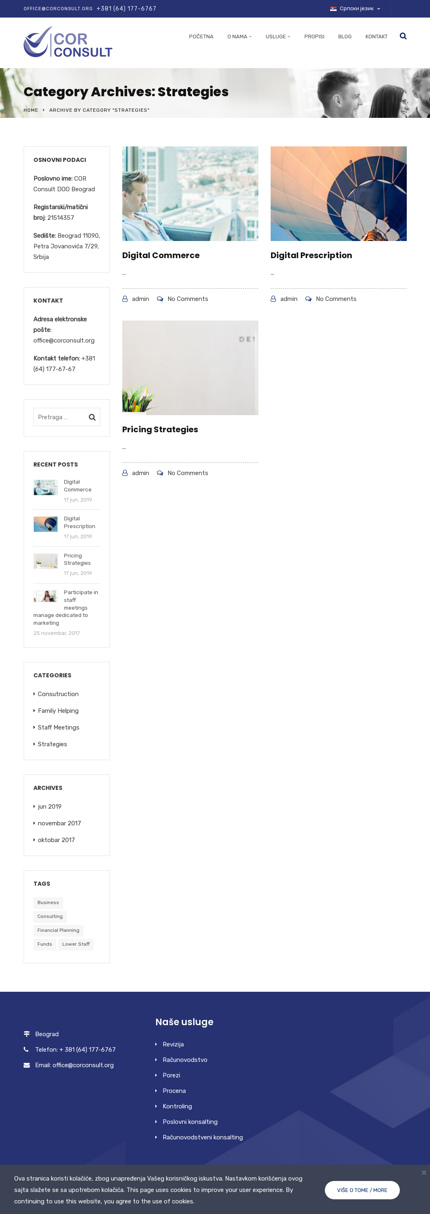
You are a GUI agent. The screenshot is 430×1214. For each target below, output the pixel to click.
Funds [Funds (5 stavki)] (44, 944)
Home (31, 110)
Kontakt (377, 36)
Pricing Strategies (160, 429)
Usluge (276, 36)
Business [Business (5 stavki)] (48, 902)
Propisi (314, 36)
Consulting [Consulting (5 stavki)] (50, 916)
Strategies (52, 744)
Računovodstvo (185, 1060)
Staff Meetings (58, 727)
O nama (237, 36)
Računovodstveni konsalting (203, 1137)
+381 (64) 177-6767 (127, 8)
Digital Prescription (311, 255)
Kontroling (177, 1106)
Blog (345, 36)
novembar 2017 (59, 823)
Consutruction (58, 694)
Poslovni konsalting (190, 1122)
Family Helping (58, 710)
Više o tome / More (362, 1190)
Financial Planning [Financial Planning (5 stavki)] (58, 930)
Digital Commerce (161, 255)
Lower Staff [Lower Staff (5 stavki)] (76, 944)
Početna (201, 36)
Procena (174, 1091)
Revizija (173, 1044)
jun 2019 (50, 806)
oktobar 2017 (56, 840)
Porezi (171, 1075)
